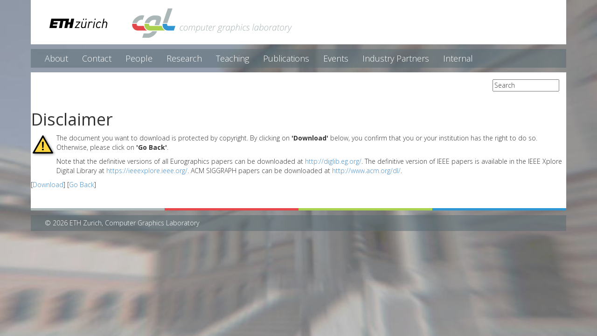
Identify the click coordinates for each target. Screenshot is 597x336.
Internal (458, 58)
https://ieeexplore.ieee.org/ (146, 170)
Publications (286, 58)
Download (48, 184)
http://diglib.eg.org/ (333, 161)
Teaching (232, 58)
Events (335, 58)
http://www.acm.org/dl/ (366, 170)
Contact (96, 58)
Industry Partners (395, 58)
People (139, 58)
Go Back (81, 184)
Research (184, 58)
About (56, 58)
